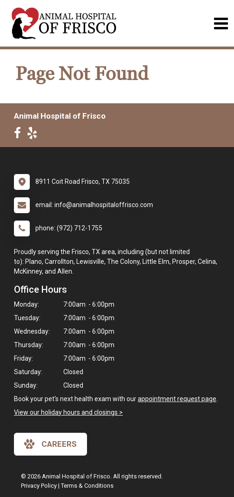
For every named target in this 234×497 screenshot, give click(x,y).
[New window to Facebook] (20, 135)
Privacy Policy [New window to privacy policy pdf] (39, 485)
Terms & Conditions (87, 485)
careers (50, 444)
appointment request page (177, 399)
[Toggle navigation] (221, 23)
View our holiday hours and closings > (68, 412)
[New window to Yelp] (34, 135)
